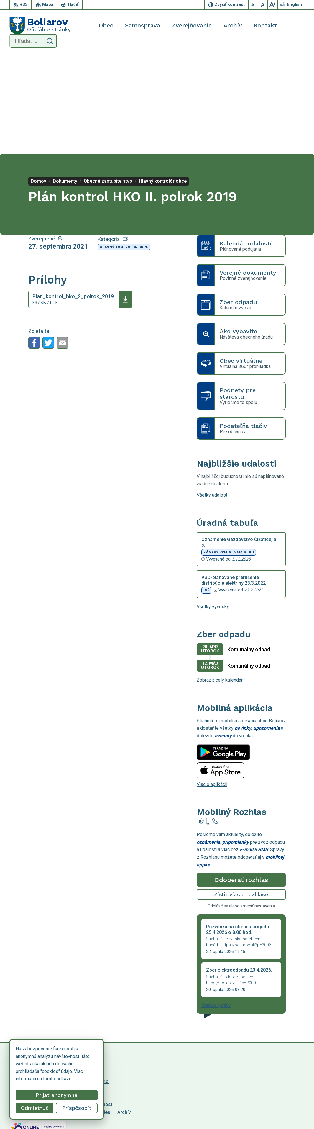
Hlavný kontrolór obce (124, 148)
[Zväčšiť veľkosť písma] (272, 4)
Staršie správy (216, 906)
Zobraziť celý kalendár (220, 581)
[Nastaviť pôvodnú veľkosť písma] (263, 4)
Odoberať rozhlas (241, 781)
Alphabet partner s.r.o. (87, 982)
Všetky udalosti (212, 396)
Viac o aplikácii (212, 685)
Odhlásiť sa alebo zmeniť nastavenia (241, 807)
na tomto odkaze (54, 1079)
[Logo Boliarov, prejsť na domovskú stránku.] (40, 25)
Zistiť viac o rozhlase (241, 795)
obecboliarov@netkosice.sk (276, 1116)
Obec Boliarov (58, 988)
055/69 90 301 (262, 1109)
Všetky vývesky (213, 507)
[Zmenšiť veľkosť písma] (253, 4)
